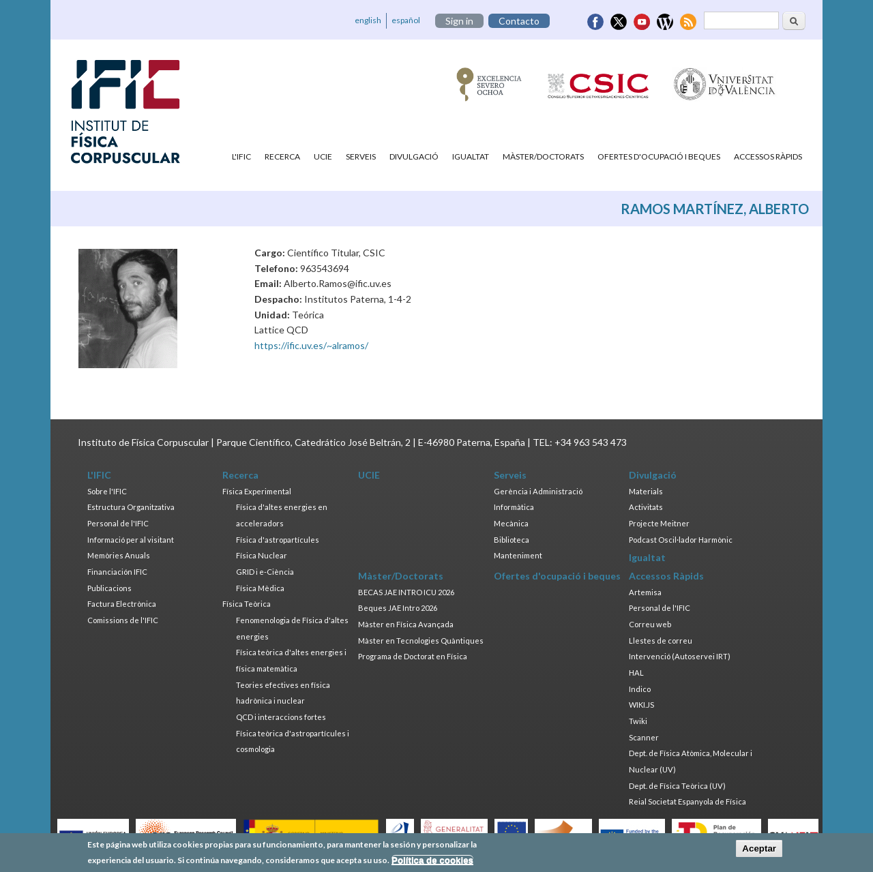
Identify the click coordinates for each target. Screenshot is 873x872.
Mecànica (511, 523)
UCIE (323, 156)
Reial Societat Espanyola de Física (687, 801)
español (405, 20)
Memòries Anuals (118, 555)
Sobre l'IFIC (107, 491)
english (368, 20)
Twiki (638, 721)
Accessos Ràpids (768, 156)
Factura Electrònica (121, 603)
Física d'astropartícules (277, 539)
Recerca (282, 156)
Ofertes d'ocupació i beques (658, 156)
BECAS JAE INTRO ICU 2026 (406, 592)
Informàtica (514, 506)
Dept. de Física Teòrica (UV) (677, 785)
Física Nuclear (261, 555)
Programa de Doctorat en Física (412, 656)
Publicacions (109, 588)
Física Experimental (256, 491)
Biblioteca (511, 539)
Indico (640, 689)
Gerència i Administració (538, 491)
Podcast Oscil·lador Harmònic (681, 539)
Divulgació (414, 156)
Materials (646, 491)
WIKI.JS (641, 704)
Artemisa (645, 592)
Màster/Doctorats (543, 156)
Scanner (644, 737)
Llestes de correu (660, 640)
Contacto (519, 21)
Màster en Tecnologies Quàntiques (421, 640)
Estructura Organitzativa (131, 506)
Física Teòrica (246, 603)
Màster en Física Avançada (406, 624)
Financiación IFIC (117, 571)
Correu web (650, 624)
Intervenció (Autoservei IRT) (679, 656)
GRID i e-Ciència (265, 571)
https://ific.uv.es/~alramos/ (311, 345)
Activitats (646, 506)
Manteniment (518, 555)
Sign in (459, 21)
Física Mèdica (260, 588)
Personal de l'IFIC (118, 523)
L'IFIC (241, 156)
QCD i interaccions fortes (281, 716)
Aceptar (759, 851)
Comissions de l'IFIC (122, 620)
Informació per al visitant (130, 539)
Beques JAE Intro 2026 (397, 607)
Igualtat (470, 156)
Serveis (361, 156)
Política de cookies (432, 862)
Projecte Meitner (659, 523)
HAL (636, 672)
